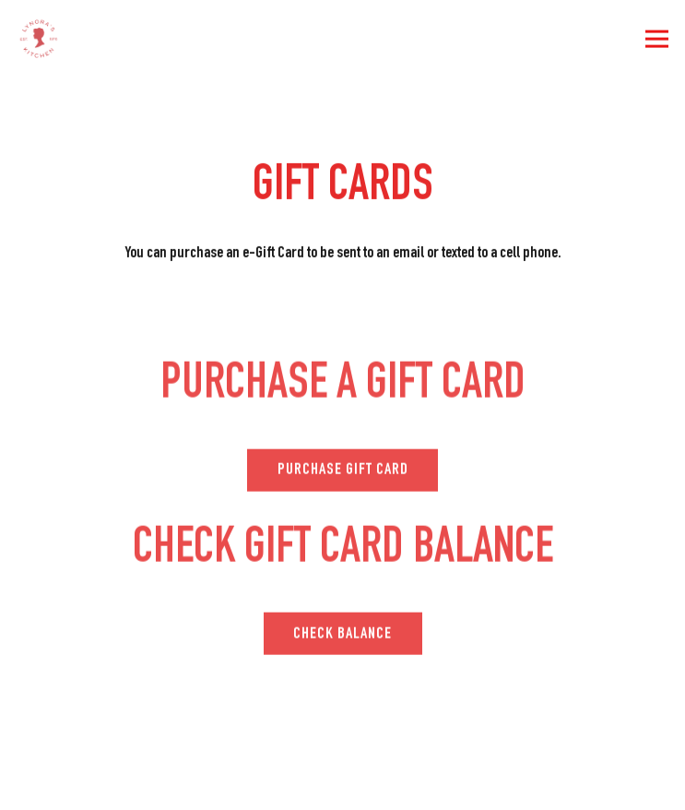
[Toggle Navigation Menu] (657, 39)
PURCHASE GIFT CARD (343, 472)
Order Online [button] (343, 784)
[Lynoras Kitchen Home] (94, 39)
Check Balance (342, 635)
